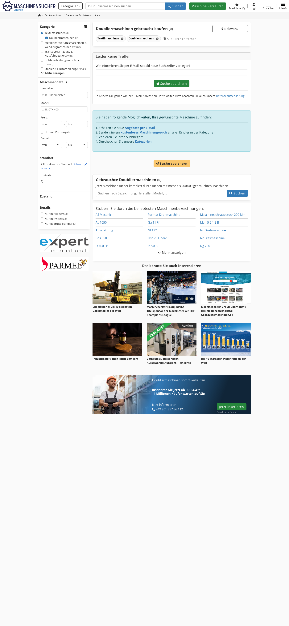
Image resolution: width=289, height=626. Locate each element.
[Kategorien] (70, 6)
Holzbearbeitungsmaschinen (63, 62)
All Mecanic (104, 215)
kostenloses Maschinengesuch (144, 132)
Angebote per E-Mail (140, 128)
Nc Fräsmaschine (212, 238)
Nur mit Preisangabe (58, 132)
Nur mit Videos (56, 219)
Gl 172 (152, 230)
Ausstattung (104, 230)
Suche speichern (171, 84)
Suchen (176, 6)
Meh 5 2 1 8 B (209, 222)
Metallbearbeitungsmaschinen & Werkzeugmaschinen (66, 45)
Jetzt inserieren (231, 407)
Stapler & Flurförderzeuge (65, 69)
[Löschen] (122, 39)
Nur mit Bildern (56, 214)
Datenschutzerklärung (230, 96)
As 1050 (101, 222)
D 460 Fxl (102, 246)
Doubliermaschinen (63, 38)
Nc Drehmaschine (213, 230)
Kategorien (143, 141)
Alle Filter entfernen (179, 39)
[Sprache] (268, 6)
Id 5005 (153, 246)
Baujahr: (46, 138)
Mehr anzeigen (52, 73)
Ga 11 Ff (153, 222)
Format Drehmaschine (164, 215)
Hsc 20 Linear (157, 238)
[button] (283, 6)
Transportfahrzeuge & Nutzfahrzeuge (59, 54)
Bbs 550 (101, 238)
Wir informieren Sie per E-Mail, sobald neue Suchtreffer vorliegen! (143, 66)
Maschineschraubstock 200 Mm (223, 215)
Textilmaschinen (57, 33)
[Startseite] (39, 15)
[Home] (53, 15)
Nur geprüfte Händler (60, 223)
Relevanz (230, 29)
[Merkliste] (237, 6)
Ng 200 (205, 246)
